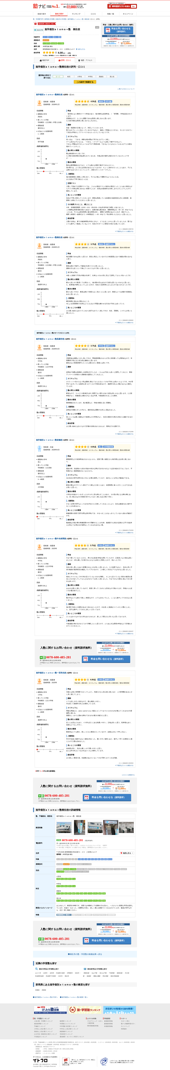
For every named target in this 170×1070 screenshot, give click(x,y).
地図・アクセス (86, 60)
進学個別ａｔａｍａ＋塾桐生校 (49, 95)
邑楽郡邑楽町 (39, 976)
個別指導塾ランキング (41, 1024)
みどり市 (38, 973)
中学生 (90, 76)
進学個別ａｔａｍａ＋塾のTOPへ (46, 997)
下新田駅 (112, 973)
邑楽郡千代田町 (51, 976)
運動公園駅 (96, 976)
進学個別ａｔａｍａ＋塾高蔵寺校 (50, 339)
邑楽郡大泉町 (60, 973)
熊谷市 (67, 976)
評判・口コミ (66, 60)
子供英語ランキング (40, 1037)
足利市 (52, 973)
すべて (58, 76)
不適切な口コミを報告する (124, 231)
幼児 (68, 76)
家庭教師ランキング (66, 1031)
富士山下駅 (103, 973)
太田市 (45, 973)
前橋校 (37, 990)
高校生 (101, 76)
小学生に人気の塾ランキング (43, 1029)
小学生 (79, 76)
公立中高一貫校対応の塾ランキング (45, 1034)
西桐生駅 (86, 973)
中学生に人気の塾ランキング (69, 1029)
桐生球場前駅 (115, 976)
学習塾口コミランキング (67, 1024)
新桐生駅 (120, 973)
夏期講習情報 (108, 1024)
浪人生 (112, 76)
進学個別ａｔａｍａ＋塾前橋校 (49, 440)
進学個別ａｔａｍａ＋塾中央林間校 (51, 539)
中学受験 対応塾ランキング (68, 1026)
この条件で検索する (85, 82)
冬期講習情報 (108, 1026)
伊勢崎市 (70, 973)
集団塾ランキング (65, 1021)
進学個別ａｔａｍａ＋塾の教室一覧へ (75, 997)
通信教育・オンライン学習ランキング (72, 1037)
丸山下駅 (94, 973)
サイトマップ (125, 1026)
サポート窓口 (125, 1021)
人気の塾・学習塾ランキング (43, 1021)
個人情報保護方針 (45, 1064)
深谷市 (77, 973)
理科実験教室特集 (92, 1026)
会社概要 (35, 1064)
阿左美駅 (105, 976)
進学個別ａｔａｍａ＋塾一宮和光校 (51, 673)
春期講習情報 (108, 1021)
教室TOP (45, 60)
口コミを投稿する (129, 775)
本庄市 (60, 976)
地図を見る (127, 853)
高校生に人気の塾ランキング (43, 1031)
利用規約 (124, 1029)
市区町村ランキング (66, 1034)
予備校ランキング (39, 1026)
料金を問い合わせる (121, 29)
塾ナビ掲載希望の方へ (128, 1024)
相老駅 (89, 976)
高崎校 (44, 990)
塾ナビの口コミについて (127, 89)
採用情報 (54, 1064)
